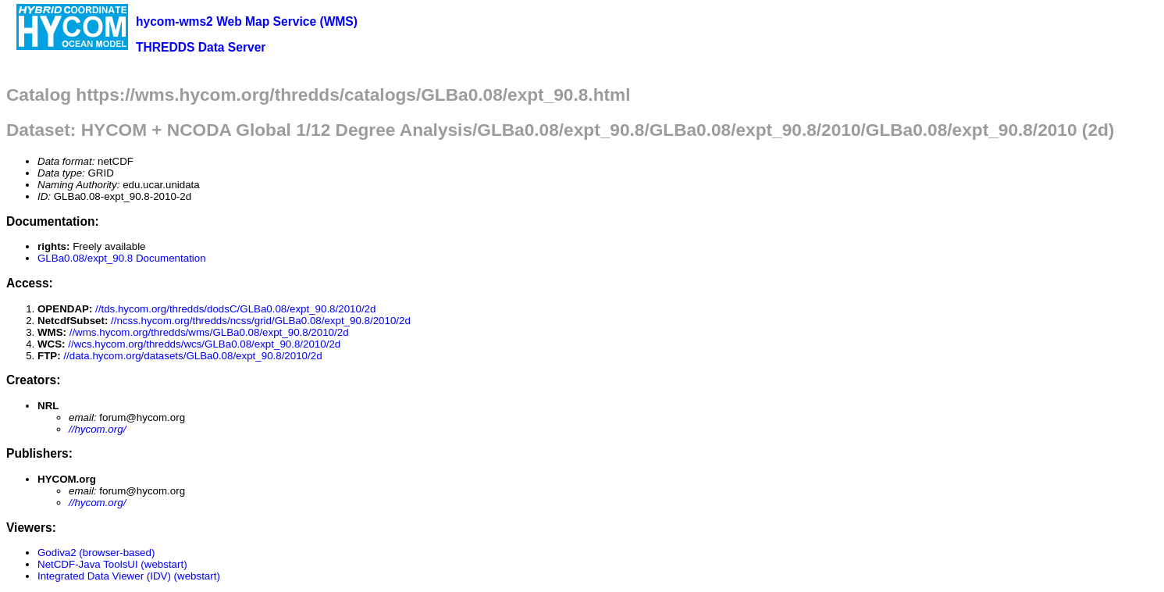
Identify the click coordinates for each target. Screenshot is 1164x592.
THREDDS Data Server (200, 47)
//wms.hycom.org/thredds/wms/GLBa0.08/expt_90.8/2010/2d (209, 332)
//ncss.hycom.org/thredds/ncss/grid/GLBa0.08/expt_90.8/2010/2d (261, 320)
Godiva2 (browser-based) (96, 552)
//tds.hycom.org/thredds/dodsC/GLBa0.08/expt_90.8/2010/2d (235, 309)
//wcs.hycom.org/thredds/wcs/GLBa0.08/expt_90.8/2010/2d (204, 344)
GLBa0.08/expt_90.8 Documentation (121, 258)
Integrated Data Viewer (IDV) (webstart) (128, 576)
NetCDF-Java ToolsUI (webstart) (112, 564)
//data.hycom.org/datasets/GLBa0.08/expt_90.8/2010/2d (192, 356)
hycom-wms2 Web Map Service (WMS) (247, 21)
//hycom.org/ (97, 429)
